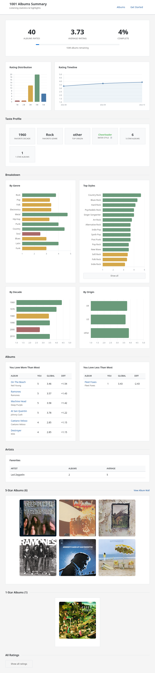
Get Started (136, 7)
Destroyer (16, 430)
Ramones (16, 391)
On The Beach (18, 382)
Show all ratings (19, 663)
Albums (121, 7)
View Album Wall (142, 490)
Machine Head (18, 401)
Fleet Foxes (90, 382)
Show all (114, 275)
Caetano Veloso (19, 420)
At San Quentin (19, 411)
